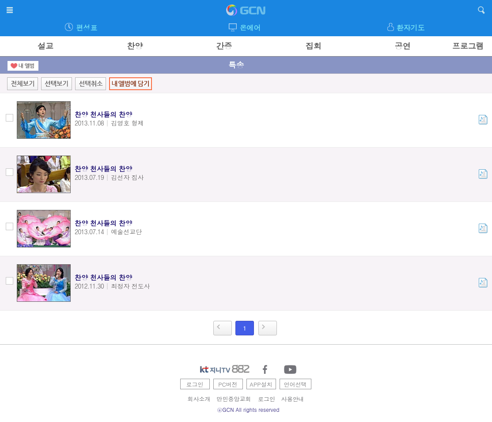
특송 (236, 64)
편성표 (86, 28)
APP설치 (261, 384)
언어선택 (295, 384)
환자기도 (411, 28)
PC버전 (228, 384)
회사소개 (199, 399)
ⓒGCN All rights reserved (248, 409)
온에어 (250, 28)
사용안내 (292, 399)
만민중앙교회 (234, 399)
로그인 (195, 384)
